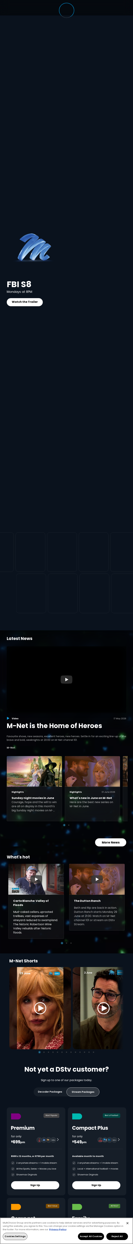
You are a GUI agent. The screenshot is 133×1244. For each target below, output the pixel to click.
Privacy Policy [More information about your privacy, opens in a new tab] (57, 1229)
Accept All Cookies (91, 1236)
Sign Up (35, 1185)
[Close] (127, 1223)
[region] (66, 1231)
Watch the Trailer (25, 302)
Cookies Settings (15, 1236)
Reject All (117, 1236)
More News (111, 842)
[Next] (120, 1008)
